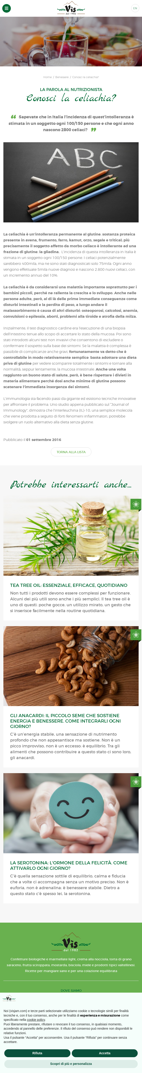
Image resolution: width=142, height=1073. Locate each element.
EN (135, 8)
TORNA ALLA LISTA (71, 452)
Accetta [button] (104, 1053)
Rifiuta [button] (37, 1053)
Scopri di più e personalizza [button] (71, 1064)
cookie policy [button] (36, 1020)
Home (47, 77)
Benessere (62, 77)
